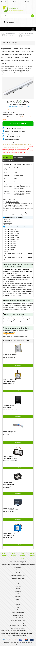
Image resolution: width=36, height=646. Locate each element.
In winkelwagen (18, 123)
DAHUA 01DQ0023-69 (9, 357)
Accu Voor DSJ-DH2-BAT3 (10, 510)
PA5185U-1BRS (7, 219)
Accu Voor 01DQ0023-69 (10, 356)
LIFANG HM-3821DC (8, 383)
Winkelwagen (9, 22)
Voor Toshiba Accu (19, 167)
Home (4, 42)
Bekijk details (18, 365)
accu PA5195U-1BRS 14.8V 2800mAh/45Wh (18, 106)
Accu (8, 42)
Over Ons (5, 1)
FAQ (28, 1)
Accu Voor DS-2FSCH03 (10, 458)
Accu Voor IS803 (7, 433)
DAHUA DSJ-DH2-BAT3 (9, 511)
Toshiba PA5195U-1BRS (12, 202)
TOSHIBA (14, 42)
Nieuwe (16, 1)
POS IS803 (6, 434)
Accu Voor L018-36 (8, 535)
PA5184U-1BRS (7, 221)
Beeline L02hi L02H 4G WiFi (10, 409)
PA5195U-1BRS (7, 224)
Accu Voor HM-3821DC (9, 381)
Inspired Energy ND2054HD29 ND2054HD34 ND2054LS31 (15, 486)
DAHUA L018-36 (7, 537)
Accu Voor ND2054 (8, 484)
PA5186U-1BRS (7, 223)
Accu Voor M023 (7, 407)
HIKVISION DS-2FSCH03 (10, 460)
